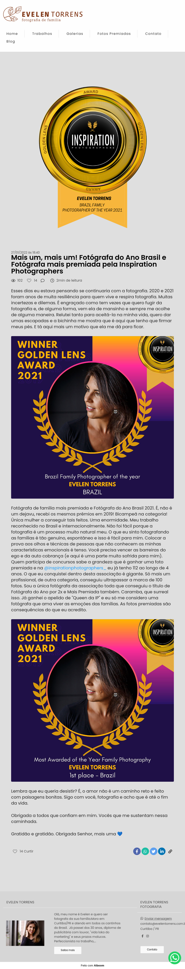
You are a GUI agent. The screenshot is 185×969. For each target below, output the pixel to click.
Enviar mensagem (158, 918)
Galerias (75, 33)
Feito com (92, 965)
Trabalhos (42, 33)
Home (12, 33)
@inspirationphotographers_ (75, 568)
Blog (10, 41)
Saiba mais (68, 950)
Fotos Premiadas (114, 33)
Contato (153, 33)
